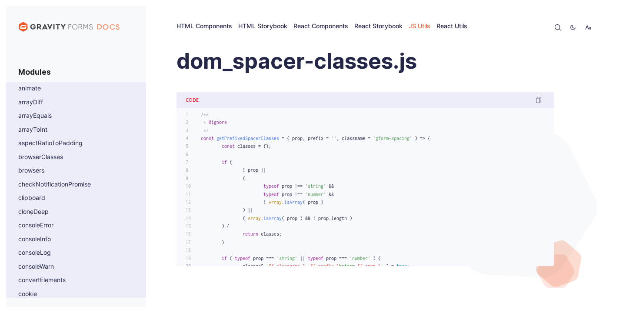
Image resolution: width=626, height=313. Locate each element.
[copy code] (539, 100)
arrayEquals (35, 115)
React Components (320, 26)
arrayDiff (30, 102)
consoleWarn (36, 266)
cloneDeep (33, 211)
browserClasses (40, 157)
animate (29, 88)
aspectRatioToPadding (50, 143)
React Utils (451, 26)
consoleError (35, 225)
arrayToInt (32, 129)
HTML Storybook (262, 26)
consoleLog (34, 252)
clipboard (31, 198)
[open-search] (558, 27)
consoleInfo (34, 239)
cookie (27, 294)
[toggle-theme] (573, 27)
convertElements (42, 280)
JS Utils (419, 26)
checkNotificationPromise (54, 184)
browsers (31, 170)
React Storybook (378, 26)
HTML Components (204, 26)
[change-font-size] (588, 27)
